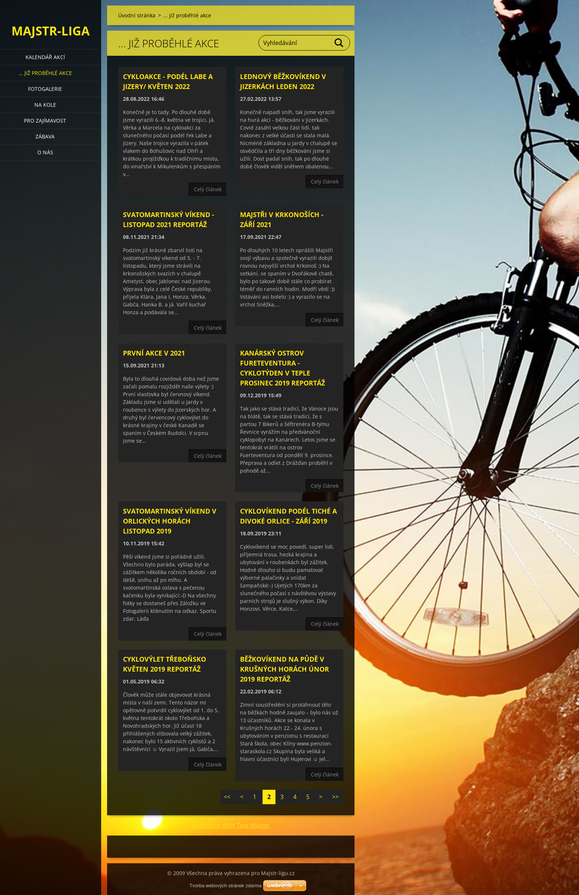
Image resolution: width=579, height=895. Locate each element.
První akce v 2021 (154, 353)
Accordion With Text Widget (231, 825)
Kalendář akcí (45, 57)
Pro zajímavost (45, 120)
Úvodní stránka (136, 15)
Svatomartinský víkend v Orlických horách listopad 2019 (169, 521)
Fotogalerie (45, 88)
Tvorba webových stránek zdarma (225, 885)
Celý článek (208, 189)
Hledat (339, 42)
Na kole (45, 104)
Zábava (45, 136)
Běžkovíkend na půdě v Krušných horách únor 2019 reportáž (284, 669)
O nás (45, 152)
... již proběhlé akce (45, 72)
